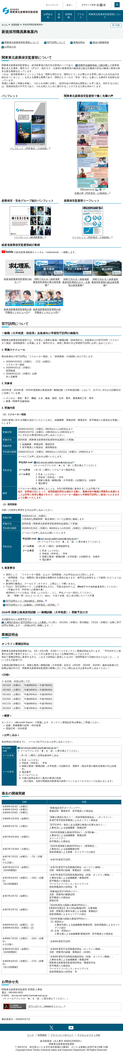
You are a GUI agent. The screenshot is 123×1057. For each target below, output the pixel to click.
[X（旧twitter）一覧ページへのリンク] (51, 1027)
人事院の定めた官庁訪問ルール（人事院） (27, 622)
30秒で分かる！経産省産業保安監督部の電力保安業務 (49, 280)
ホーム (5, 24)
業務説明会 (79, 42)
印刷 (116, 25)
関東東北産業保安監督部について (105, 16)
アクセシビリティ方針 (88, 1035)
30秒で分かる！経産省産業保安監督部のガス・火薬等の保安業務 (78, 280)
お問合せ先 (48, 16)
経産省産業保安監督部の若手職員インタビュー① (19, 309)
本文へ (69, 5)
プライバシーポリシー (62, 1035)
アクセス (80, 16)
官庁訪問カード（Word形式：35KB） (26, 601)
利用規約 (42, 1035)
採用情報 (68, 16)
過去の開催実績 (101, 42)
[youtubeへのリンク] (71, 1027)
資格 (59, 16)
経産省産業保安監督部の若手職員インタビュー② (49, 309)
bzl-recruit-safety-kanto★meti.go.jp (56, 462)
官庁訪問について (56, 42)
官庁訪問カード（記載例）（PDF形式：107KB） (32, 605)
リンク (30, 1035)
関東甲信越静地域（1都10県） (94, 65)
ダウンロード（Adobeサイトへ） (34, 1006)
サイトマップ (52, 5)
